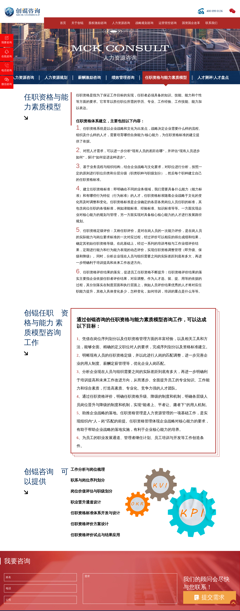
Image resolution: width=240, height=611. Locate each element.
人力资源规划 (56, 77)
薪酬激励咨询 (89, 77)
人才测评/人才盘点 (213, 77)
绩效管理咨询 (123, 77)
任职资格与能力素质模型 (166, 77)
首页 (63, 23)
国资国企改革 (191, 23)
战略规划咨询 (144, 23)
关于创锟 (77, 23)
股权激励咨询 (98, 23)
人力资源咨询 (121, 23)
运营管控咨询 (168, 23)
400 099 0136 (215, 11)
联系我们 (211, 23)
